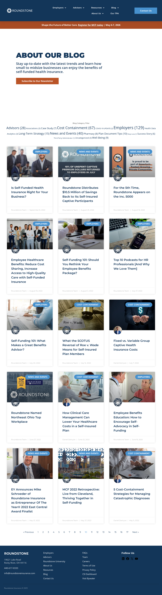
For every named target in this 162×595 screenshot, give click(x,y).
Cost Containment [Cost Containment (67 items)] (76, 127)
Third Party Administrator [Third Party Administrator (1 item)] (64, 138)
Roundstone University (54, 561)
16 (121, 532)
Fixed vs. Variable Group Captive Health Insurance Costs (132, 345)
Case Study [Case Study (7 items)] (48, 128)
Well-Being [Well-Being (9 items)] (100, 137)
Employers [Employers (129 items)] (129, 127)
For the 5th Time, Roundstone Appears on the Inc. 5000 (132, 192)
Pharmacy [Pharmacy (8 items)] (91, 133)
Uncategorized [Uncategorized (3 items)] (83, 138)
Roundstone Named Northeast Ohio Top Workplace (26, 417)
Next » (135, 532)
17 (127, 532)
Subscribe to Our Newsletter (37, 81)
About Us (47, 565)
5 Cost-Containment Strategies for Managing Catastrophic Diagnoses (132, 494)
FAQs (84, 552)
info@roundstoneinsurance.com (19, 573)
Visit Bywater (88, 578)
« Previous (28, 532)
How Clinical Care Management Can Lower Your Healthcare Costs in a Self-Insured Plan (79, 421)
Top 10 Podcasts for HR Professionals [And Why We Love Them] (132, 264)
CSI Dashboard (89, 574)
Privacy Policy (89, 569)
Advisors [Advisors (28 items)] (16, 128)
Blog (45, 574)
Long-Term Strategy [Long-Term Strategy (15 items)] (34, 133)
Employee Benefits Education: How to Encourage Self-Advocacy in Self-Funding (128, 421)
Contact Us (48, 578)
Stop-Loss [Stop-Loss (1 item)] (132, 134)
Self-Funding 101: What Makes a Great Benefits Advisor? (28, 345)
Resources (48, 569)
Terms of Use (88, 565)
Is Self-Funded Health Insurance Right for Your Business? (29, 192)
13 (103, 532)
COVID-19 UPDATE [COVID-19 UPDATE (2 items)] (104, 128)
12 (97, 532)
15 (115, 532)
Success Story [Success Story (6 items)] (146, 133)
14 (109, 532)
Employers (48, 552)
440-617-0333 (11, 568)
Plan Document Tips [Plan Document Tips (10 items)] (112, 133)
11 (91, 532)
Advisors (47, 557)
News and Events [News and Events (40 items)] (66, 133)
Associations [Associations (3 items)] (33, 128)
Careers (86, 561)
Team (85, 557)
